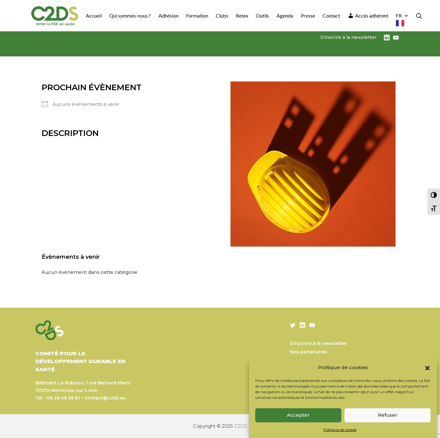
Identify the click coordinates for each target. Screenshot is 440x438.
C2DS (240, 426)
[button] (427, 367)
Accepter (298, 415)
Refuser (387, 415)
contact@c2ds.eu (105, 398)
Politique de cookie (339, 429)
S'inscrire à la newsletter (348, 37)
